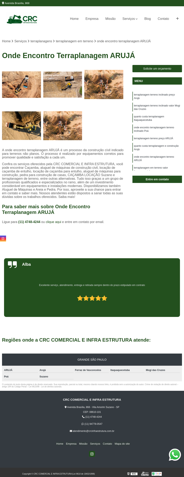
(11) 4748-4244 (29, 222)
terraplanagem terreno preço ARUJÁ (153, 140)
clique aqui (53, 222)
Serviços (129, 18)
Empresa (92, 18)
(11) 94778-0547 (91, 424)
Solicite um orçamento (157, 68)
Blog (147, 18)
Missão (110, 18)
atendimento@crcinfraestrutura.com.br (92, 431)
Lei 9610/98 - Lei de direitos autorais (45, 387)
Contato (163, 18)
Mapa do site (120, 443)
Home (74, 18)
